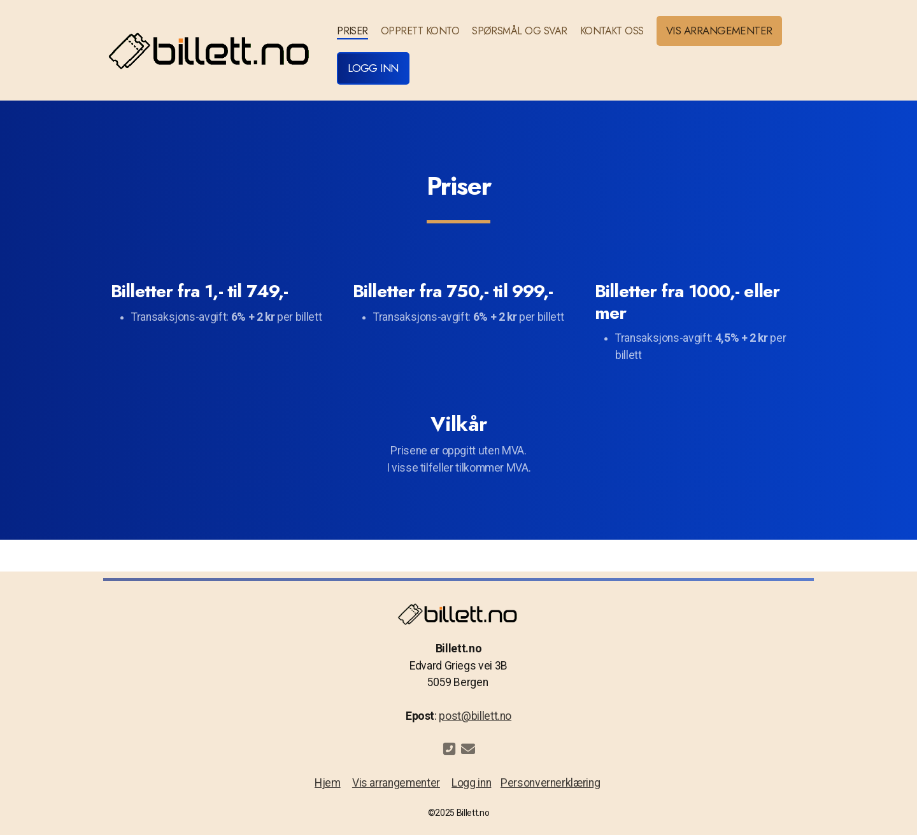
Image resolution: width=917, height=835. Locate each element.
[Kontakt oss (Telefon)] (448, 749)
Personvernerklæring (550, 782)
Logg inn (471, 782)
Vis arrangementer (396, 782)
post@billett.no (475, 716)
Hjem (328, 782)
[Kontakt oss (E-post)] (468, 749)
